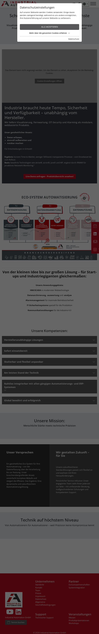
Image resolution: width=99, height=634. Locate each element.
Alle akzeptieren (49, 26)
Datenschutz (73, 39)
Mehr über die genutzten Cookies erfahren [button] (49, 33)
